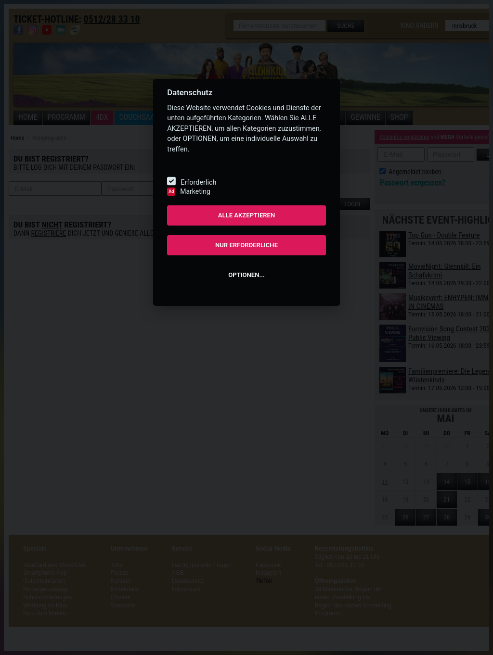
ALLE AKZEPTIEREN (246, 215)
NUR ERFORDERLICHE (246, 245)
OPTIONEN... (246, 274)
